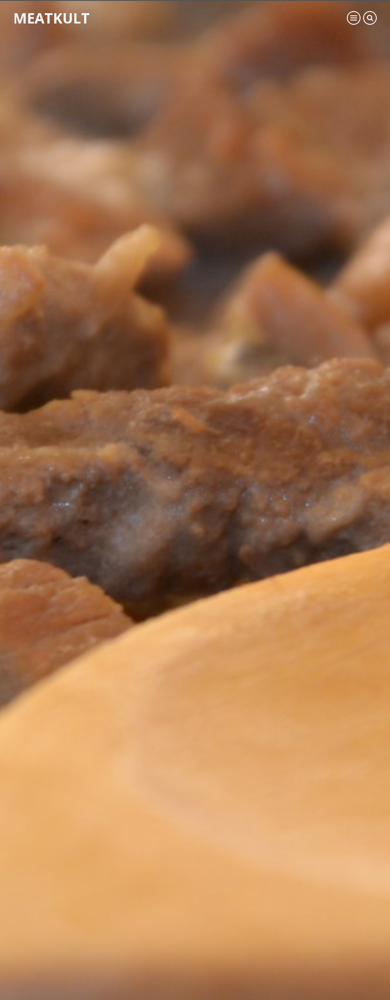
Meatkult (60, 23)
